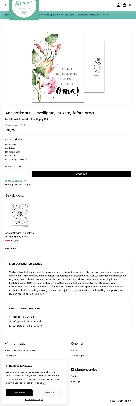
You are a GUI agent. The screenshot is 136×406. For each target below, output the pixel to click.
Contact (75, 376)
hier (44, 382)
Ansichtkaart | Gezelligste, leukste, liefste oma (85, 14)
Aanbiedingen (78, 355)
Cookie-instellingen (34, 399)
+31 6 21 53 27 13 (29, 316)
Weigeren (49, 392)
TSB (129, 401)
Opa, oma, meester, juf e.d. (43, 14)
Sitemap (75, 381)
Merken (74, 350)
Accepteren (19, 392)
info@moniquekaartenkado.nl (28, 321)
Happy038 (42, 119)
